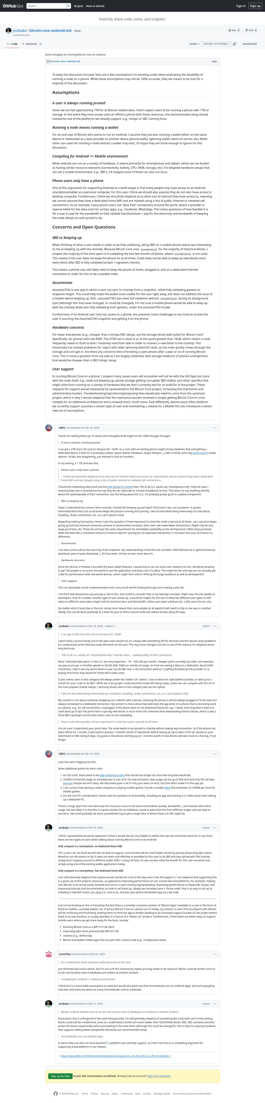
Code (12, 44)
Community (127, 1093)
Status (115, 1093)
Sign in (241, 6)
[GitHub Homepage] (56, 1093)
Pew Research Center (119, 486)
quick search (200, 453)
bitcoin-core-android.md (50, 30)
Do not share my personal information (192, 1093)
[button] (234, 43)
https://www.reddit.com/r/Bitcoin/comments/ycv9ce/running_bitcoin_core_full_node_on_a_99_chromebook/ (115, 1055)
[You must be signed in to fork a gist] (251, 30)
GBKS (62, 427)
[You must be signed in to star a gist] (234, 30)
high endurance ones (112, 775)
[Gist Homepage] (13, 6)
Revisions (32, 44)
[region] (132, 242)
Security (105, 1093)
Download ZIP (250, 43)
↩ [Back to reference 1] (170, 1055)
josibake (20, 30)
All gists (78, 6)
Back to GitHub (95, 6)
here (167, 787)
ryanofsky (65, 954)
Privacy (94, 1093)
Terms (85, 1093)
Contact (147, 1093)
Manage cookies (162, 1093)
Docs (137, 1093)
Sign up (255, 6)
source (68, 783)
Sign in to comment (158, 1076)
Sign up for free (60, 1076)
